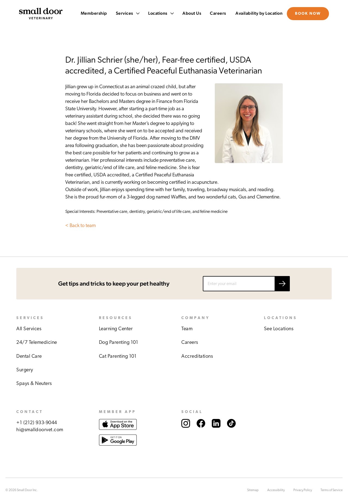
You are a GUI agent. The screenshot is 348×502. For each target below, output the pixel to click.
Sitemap (253, 490)
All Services (28, 328)
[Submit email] (282, 283)
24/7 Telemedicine (36, 342)
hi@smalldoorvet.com (39, 429)
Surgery (24, 370)
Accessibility (276, 490)
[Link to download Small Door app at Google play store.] (118, 451)
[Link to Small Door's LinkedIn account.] (216, 433)
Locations (161, 13)
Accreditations (197, 356)
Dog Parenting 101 (118, 342)
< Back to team (80, 225)
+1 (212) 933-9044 (36, 422)
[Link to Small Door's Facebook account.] (201, 433)
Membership (94, 13)
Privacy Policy (302, 490)
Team (186, 328)
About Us (191, 13)
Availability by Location (258, 13)
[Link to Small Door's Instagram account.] (185, 433)
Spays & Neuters (34, 383)
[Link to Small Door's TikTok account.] (231, 433)
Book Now (308, 14)
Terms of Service (332, 490)
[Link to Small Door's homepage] (41, 13)
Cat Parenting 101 (118, 356)
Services (128, 13)
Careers (218, 13)
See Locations (279, 328)
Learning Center (116, 328)
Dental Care (29, 356)
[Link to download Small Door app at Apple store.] (118, 431)
